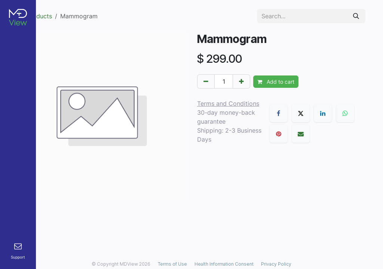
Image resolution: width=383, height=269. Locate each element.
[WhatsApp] (345, 113)
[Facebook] (279, 113)
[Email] (301, 134)
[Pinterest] (279, 134)
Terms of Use (172, 264)
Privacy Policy (276, 264)
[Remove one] (206, 81)
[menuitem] (17, 251)
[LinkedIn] (323, 113)
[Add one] (241, 81)
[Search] (356, 16)
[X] (301, 113)
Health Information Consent (224, 264)
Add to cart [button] (275, 81)
